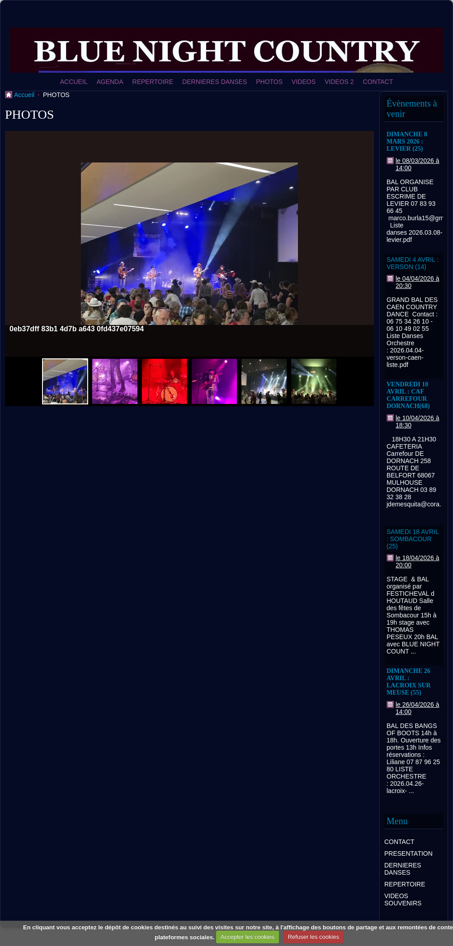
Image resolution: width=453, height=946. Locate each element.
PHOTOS (269, 81)
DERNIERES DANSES (214, 81)
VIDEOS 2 (339, 81)
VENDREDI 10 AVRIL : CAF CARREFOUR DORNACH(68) (408, 395)
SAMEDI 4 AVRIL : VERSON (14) (413, 263)
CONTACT (378, 81)
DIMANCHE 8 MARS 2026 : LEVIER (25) (407, 141)
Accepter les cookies (247, 936)
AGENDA (109, 81)
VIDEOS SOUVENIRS (402, 899)
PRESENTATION (408, 853)
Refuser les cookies (313, 936)
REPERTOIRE (153, 81)
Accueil (24, 94)
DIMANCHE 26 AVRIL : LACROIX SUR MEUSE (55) (409, 682)
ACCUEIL (74, 81)
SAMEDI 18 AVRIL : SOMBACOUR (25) (413, 539)
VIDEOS (304, 81)
